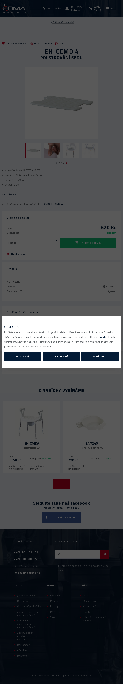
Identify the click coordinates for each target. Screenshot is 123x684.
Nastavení (61, 356)
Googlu (102, 337)
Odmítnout (100, 356)
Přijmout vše (23, 356)
